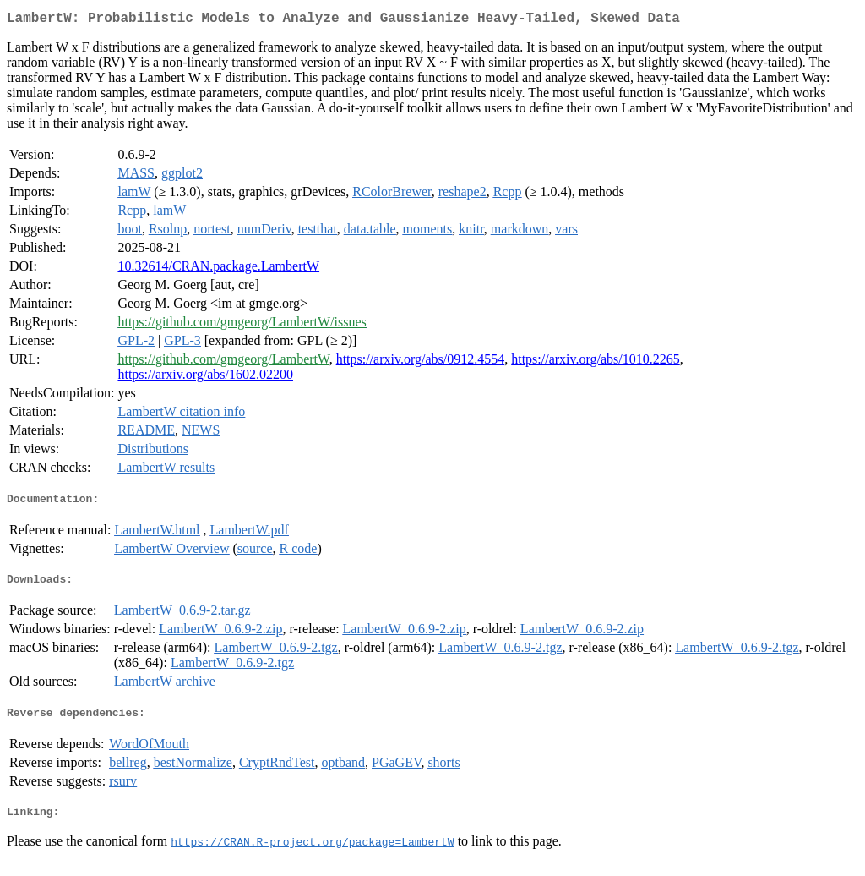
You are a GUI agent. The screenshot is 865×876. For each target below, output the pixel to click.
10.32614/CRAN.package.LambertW (218, 269)
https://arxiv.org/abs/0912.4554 (420, 362)
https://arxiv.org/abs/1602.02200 (205, 377)
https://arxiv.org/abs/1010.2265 (595, 362)
